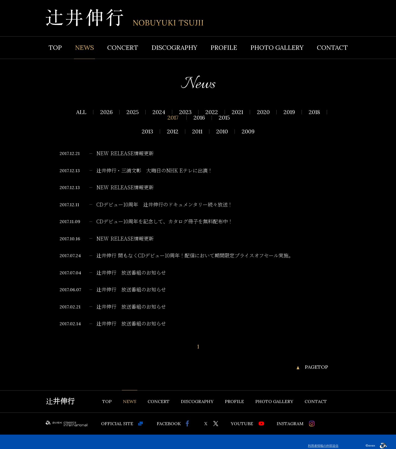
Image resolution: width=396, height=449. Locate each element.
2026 (106, 112)
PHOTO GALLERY (277, 47)
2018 (314, 112)
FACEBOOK (169, 423)
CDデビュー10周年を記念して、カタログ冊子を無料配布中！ (164, 221)
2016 (199, 117)
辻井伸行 (60, 401)
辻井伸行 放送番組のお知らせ (131, 272)
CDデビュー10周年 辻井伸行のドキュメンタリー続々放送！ (164, 204)
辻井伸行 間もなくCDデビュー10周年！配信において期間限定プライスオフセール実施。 (195, 255)
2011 (197, 131)
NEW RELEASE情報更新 (125, 153)
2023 (185, 112)
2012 (172, 131)
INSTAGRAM (290, 423)
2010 (222, 131)
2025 (133, 112)
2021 (237, 112)
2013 (147, 131)
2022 (211, 112)
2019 (289, 112)
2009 (248, 131)
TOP (55, 47)
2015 (224, 117)
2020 (263, 112)
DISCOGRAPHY (174, 47)
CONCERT (122, 47)
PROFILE (223, 47)
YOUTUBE (242, 423)
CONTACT (332, 47)
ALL (81, 112)
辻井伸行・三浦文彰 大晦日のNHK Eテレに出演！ (154, 170)
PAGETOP (316, 367)
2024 (159, 112)
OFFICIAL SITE (117, 423)
